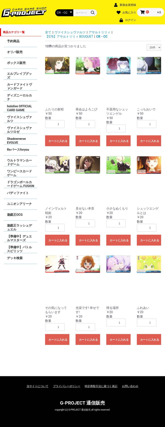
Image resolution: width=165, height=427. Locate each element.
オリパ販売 (15, 52)
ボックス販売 (16, 63)
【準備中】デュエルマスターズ (19, 238)
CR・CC (101, 36)
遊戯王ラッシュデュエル (19, 227)
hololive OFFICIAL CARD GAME (19, 108)
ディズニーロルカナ (19, 97)
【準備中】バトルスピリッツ (19, 249)
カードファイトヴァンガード (19, 86)
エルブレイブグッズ (19, 75)
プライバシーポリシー (66, 386)
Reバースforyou (18, 149)
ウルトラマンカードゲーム (19, 162)
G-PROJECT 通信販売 (82, 403)
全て (48, 32)
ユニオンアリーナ (19, 204)
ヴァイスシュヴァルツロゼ (19, 130)
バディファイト (18, 193)
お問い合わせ (130, 386)
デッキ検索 (15, 258)
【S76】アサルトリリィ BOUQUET (69, 36)
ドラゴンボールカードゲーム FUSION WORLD (20, 184)
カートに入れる (57, 141)
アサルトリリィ (99, 32)
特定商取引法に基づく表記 (101, 386)
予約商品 (13, 41)
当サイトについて (37, 386)
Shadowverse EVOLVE (16, 140)
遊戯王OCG (15, 215)
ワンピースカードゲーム (19, 173)
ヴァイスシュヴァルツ (19, 119)
